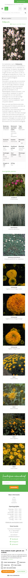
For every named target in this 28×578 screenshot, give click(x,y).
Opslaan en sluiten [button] (8, 571)
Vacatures (14, 502)
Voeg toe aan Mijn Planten (19, 24)
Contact (14, 501)
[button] (14, 575)
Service (14, 499)
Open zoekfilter (6, 18)
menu (2, 8)
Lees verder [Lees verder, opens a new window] (10, 559)
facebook (14, 539)
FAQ (14, 497)
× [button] (26, 550)
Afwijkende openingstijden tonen (14, 522)
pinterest (14, 544)
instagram (14, 541)
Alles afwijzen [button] (21, 571)
